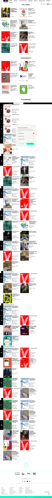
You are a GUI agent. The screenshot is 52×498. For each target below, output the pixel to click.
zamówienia (3, 491)
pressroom (20, 490)
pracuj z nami (21, 491)
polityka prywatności (29, 490)
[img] (5, 12)
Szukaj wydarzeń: (10, 103)
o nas (2, 487)
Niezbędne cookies (21, 133)
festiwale (20, 487)
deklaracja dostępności (29, 491)
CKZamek (10, 0)
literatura (11, 490)
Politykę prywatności (29, 130)
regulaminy (27, 488)
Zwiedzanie (30, 0)
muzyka (11, 488)
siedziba (3, 489)
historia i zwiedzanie (13, 491)
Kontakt (10, 2)
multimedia (3, 490)
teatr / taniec (12, 489)
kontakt (20, 489)
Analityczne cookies (21, 136)
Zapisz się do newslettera (26, 478)
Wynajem (5, 2)
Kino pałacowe (42, 0)
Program (15, 0)
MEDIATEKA (48, 0)
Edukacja (35, 0)
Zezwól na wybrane (21, 143)
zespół (3, 488)
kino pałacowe (21, 488)
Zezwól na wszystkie (30, 143)
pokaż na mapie (28, 487)
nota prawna (27, 489)
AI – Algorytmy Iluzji (23, 0)
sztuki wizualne (12, 487)
